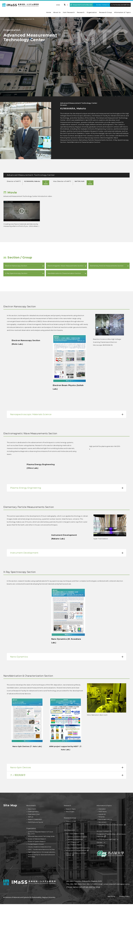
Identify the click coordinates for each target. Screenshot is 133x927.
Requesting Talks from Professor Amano (111, 825)
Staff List (30, 817)
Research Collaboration (35, 819)
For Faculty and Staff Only (121, 5)
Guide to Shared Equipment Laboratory (78, 848)
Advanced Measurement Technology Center (41, 836)
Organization (10, 19)
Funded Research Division (36, 844)
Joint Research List (73, 842)
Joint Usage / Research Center (75, 833)
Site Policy (100, 845)
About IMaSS (31, 805)
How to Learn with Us (105, 819)
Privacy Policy (124, 896)
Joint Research (69, 830)
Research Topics (71, 809)
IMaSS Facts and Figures (35, 822)
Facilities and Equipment (75, 839)
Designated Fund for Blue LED (82, 5)
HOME (2, 19)
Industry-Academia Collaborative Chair (39, 847)
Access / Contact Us (102, 5)
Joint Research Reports (75, 844)
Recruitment (102, 822)
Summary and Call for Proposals (77, 837)
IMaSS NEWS (102, 811)
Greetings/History (33, 811)
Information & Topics (104, 805)
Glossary (68, 824)
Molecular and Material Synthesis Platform (76, 854)
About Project (70, 811)
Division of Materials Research (37, 839)
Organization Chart (34, 814)
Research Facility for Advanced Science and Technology (41, 855)
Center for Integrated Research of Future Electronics (40, 833)
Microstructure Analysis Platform (77, 850)
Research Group (70, 818)
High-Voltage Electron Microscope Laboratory (41, 852)
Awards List (102, 814)
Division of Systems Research (37, 841)
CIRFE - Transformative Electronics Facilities (41, 849)
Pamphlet (101, 817)
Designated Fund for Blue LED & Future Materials (111, 835)
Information (102, 809)
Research (67, 805)
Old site (101, 842)
